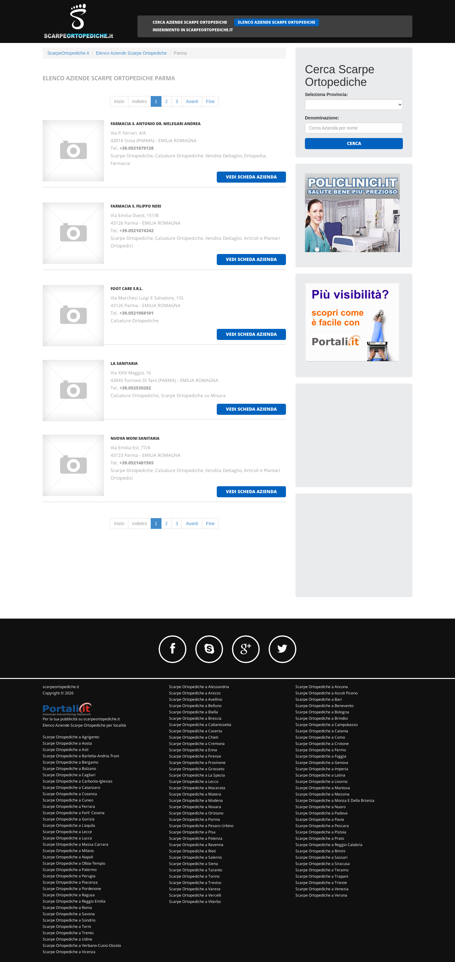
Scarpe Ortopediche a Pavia (319, 819)
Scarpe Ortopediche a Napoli (68, 857)
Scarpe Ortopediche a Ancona (321, 686)
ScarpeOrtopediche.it (68, 53)
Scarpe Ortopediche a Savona (69, 914)
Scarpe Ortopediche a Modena (196, 800)
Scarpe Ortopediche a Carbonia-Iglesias (77, 781)
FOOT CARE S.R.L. (127, 288)
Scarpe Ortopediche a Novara (195, 806)
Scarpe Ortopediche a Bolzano (69, 768)
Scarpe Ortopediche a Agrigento (71, 737)
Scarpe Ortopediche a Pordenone (72, 888)
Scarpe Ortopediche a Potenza (195, 838)
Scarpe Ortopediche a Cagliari (69, 774)
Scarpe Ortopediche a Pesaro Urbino (201, 825)
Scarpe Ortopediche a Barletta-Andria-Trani (81, 756)
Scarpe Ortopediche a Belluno (195, 705)
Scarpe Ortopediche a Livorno (321, 781)
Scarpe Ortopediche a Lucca (67, 838)
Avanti (192, 101)
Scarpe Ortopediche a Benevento (324, 705)
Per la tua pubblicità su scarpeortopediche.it (81, 719)
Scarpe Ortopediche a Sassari (321, 857)
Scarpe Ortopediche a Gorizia (68, 819)
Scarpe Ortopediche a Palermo (70, 869)
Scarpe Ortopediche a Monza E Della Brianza (334, 800)
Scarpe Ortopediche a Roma (67, 907)
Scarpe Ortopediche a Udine (67, 939)
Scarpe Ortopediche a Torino (194, 876)
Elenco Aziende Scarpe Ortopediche (131, 53)
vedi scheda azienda (251, 177)
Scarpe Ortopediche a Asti (65, 749)
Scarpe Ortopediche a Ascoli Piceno (326, 693)
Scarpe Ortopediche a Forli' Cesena (74, 812)
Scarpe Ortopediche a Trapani (321, 876)
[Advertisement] (352, 432)
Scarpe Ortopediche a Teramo (322, 870)
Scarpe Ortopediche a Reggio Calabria (328, 844)
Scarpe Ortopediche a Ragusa (69, 895)
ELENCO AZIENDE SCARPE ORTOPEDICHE (276, 22)
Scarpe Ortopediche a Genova (321, 762)
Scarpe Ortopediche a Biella (193, 712)
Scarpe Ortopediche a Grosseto (196, 768)
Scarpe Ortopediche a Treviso (195, 882)
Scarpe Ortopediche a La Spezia (197, 775)
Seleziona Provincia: (326, 94)
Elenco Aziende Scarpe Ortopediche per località (84, 725)
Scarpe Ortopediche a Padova (321, 813)
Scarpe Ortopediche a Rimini (320, 851)
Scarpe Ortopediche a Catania (321, 731)
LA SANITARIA (124, 363)
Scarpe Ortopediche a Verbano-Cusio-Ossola (82, 945)
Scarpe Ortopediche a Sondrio (69, 920)
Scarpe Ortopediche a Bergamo (70, 762)
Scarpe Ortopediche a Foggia (320, 756)
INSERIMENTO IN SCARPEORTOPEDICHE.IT (193, 30)
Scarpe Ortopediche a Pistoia (320, 832)
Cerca (354, 143)
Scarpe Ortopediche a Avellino (195, 699)
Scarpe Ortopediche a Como (320, 737)
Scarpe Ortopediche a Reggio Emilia (74, 901)
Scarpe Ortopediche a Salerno (195, 857)
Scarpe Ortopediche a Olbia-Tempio (74, 863)
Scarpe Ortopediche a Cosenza (70, 793)
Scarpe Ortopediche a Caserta (195, 731)
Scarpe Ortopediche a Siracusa (322, 863)
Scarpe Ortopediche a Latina (320, 775)
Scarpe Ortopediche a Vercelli (195, 895)
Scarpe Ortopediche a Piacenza (70, 882)
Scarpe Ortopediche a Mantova (322, 787)
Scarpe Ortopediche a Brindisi (321, 718)
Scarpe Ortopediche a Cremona (197, 743)
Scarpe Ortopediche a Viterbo (195, 901)
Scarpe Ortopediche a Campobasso (326, 724)
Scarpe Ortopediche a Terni (67, 926)
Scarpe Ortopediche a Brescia (195, 718)
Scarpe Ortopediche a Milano (68, 850)
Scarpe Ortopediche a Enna (193, 750)
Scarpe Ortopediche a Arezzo (195, 693)
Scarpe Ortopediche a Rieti (192, 851)
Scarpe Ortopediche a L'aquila (69, 825)
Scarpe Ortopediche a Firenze (195, 756)
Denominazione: (322, 117)
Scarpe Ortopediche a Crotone (322, 743)
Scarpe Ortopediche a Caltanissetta (200, 724)
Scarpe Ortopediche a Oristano (196, 813)
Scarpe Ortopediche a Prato (319, 838)
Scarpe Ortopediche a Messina (322, 794)
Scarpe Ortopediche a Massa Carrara (75, 844)
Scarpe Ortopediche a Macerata (197, 787)
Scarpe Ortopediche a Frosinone (197, 762)
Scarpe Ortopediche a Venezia (322, 889)
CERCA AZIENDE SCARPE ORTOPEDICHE (190, 22)
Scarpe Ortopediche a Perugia (69, 876)
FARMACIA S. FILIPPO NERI (136, 206)
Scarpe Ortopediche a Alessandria (199, 686)
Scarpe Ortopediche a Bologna (322, 712)
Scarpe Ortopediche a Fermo (320, 750)
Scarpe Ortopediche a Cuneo (68, 800)
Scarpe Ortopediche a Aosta (67, 743)
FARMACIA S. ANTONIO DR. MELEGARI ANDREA (156, 123)
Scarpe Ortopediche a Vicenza (69, 951)
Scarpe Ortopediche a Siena (193, 863)
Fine (210, 101)
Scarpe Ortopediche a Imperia (321, 768)
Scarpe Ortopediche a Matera (195, 794)
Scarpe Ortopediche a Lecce (67, 831)
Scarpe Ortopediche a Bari (318, 699)
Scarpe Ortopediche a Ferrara (69, 806)
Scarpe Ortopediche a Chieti (193, 737)
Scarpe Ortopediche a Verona (321, 895)
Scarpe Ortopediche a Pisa (192, 832)
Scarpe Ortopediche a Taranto (195, 870)
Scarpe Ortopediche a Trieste (321, 882)
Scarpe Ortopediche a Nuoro (320, 806)
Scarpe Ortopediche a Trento (68, 932)
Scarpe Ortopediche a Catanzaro (71, 787)
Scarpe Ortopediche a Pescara (322, 825)
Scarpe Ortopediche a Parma (194, 819)
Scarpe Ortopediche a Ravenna (196, 844)
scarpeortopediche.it (61, 686)
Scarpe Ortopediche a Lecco (193, 781)
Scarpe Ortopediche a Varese (195, 889)
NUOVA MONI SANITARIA (135, 438)
